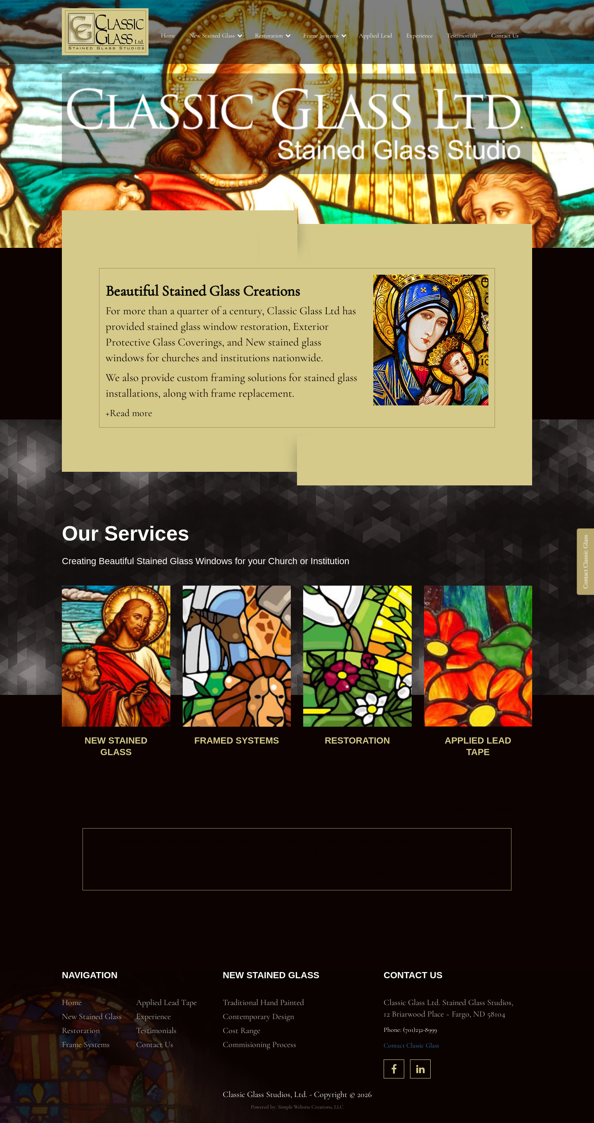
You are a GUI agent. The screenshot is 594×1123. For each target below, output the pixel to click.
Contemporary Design (258, 1017)
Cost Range (241, 1031)
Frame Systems (321, 35)
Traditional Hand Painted (263, 1003)
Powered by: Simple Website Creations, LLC (297, 1107)
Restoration (269, 35)
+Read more (129, 413)
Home (168, 35)
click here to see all (483, 808)
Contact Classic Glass (411, 1045)
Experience (419, 35)
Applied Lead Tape (166, 1003)
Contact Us (505, 35)
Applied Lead (375, 35)
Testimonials (462, 35)
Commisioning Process (259, 1045)
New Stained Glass (212, 35)
